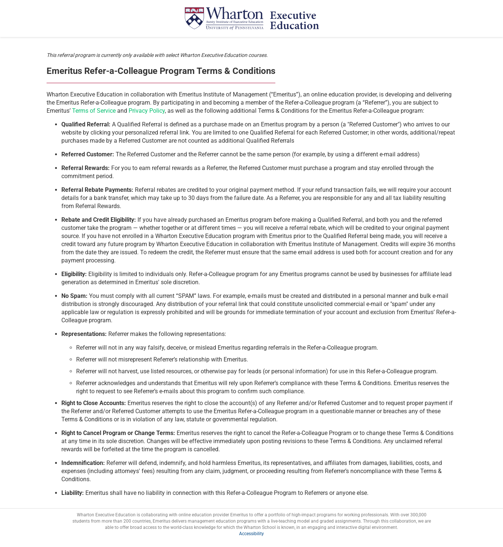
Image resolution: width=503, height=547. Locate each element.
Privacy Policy (147, 110)
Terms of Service (94, 110)
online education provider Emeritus (213, 514)
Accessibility (251, 533)
